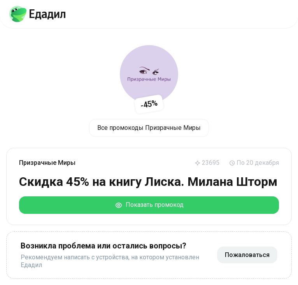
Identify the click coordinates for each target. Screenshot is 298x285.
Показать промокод (149, 205)
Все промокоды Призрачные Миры (149, 127)
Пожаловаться (247, 255)
